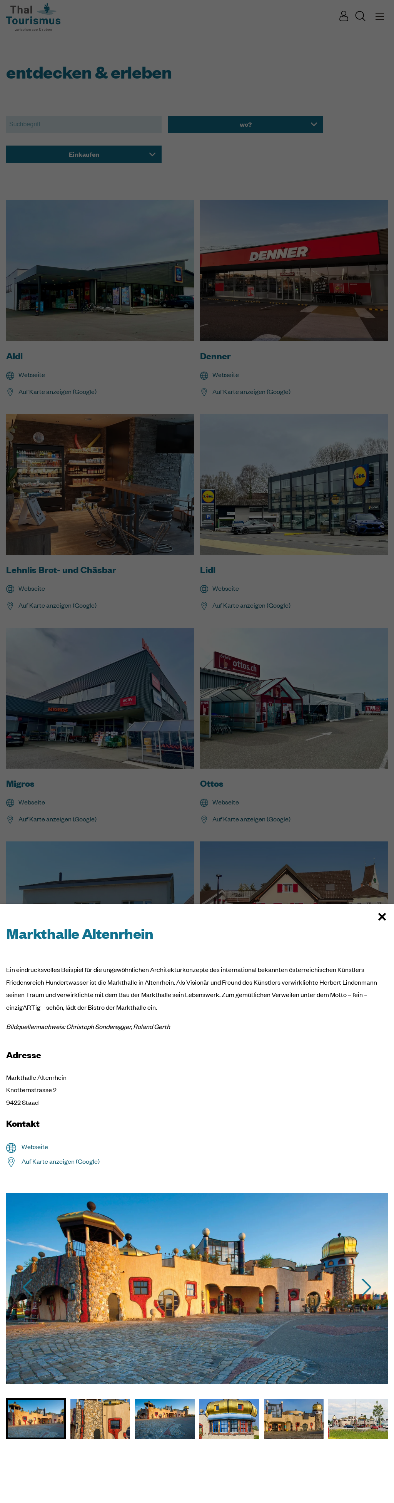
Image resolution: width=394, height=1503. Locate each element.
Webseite (35, 1147)
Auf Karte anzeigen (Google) (61, 1161)
